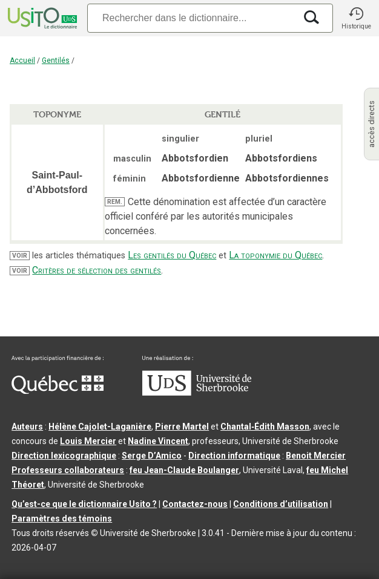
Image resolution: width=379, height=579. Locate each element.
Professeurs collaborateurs (68, 470)
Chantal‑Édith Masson (264, 426)
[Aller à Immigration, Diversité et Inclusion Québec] (58, 391)
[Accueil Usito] (41, 18)
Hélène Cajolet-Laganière (99, 426)
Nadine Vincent (158, 441)
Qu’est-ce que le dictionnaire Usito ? (84, 504)
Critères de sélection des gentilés (96, 270)
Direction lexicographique (64, 455)
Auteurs (27, 426)
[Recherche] (191, 17)
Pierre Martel (182, 426)
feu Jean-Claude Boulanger (184, 470)
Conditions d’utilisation (280, 504)
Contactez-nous (195, 504)
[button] (356, 18)
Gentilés (56, 60)
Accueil (22, 60)
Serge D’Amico (152, 455)
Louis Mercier (88, 441)
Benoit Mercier (316, 455)
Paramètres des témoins (62, 518)
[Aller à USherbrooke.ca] (196, 392)
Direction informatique (234, 455)
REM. (114, 202)
